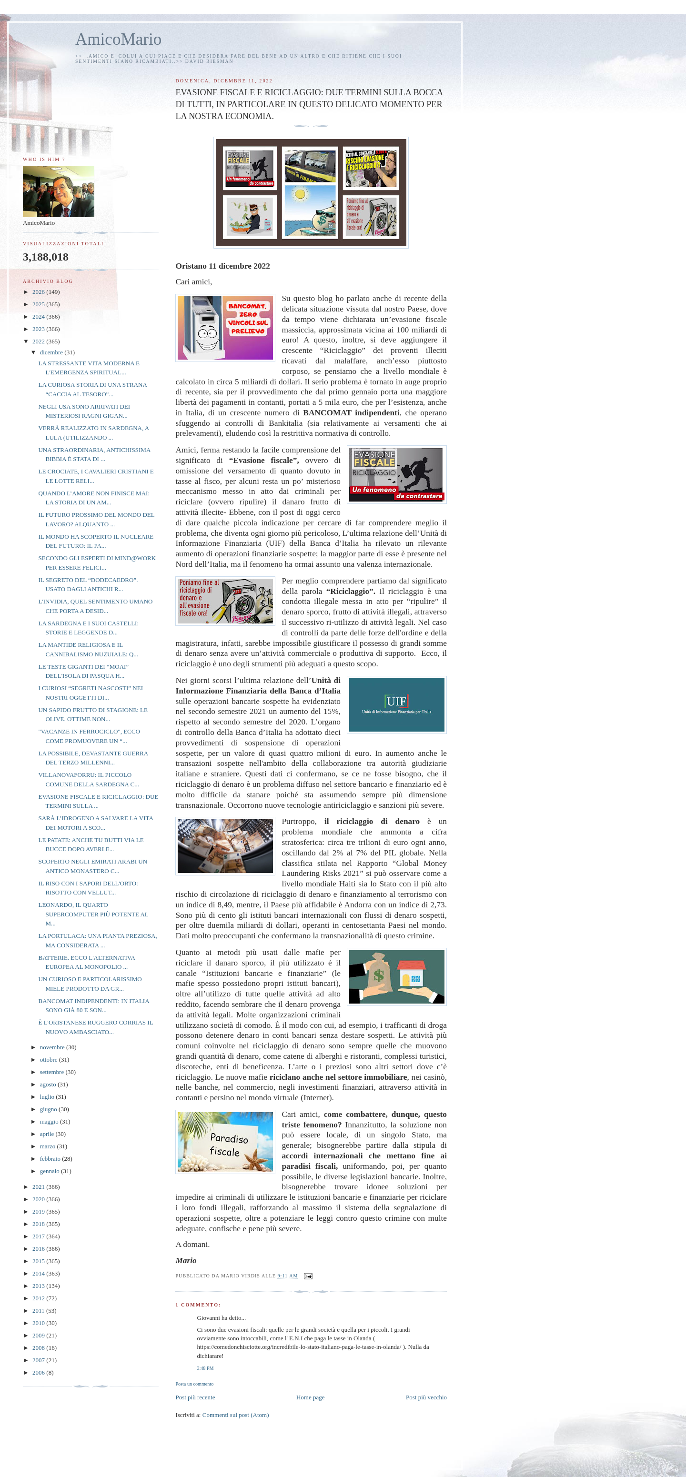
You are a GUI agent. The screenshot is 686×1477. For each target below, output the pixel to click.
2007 (39, 1360)
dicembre (52, 352)
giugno (49, 1109)
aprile (48, 1133)
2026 (39, 291)
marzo (48, 1146)
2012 (39, 1298)
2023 (39, 328)
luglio (48, 1096)
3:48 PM (205, 1368)
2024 (39, 316)
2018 (39, 1223)
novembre (53, 1047)
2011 (39, 1310)
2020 (39, 1199)
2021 (39, 1186)
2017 (39, 1236)
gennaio (50, 1171)
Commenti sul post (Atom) (235, 1414)
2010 (39, 1322)
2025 (39, 304)
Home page (310, 1397)
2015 (39, 1261)
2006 (39, 1372)
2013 (39, 1285)
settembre (53, 1071)
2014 (39, 1273)
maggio (50, 1121)
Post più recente (195, 1397)
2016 (39, 1248)
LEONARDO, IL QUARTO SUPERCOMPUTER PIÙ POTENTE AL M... (93, 914)
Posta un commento (194, 1384)
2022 (39, 341)
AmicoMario (118, 39)
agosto (49, 1084)
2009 (39, 1335)
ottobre (49, 1059)
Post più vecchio (426, 1397)
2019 (39, 1211)
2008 (39, 1347)
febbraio (51, 1158)
